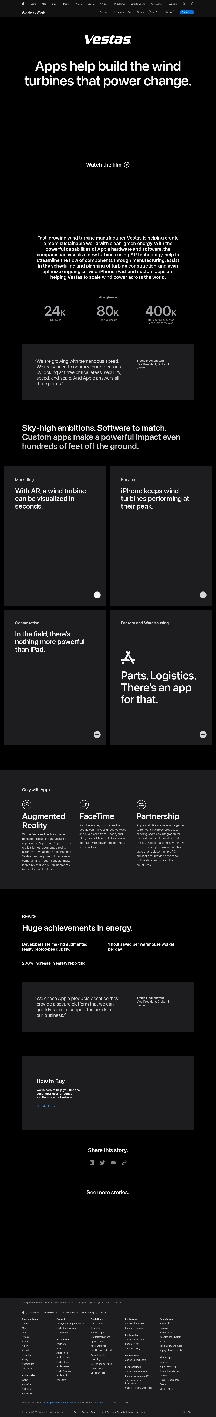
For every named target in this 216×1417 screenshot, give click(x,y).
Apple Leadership (168, 1366)
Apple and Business (134, 1323)
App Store (61, 1380)
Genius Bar (96, 1328)
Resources (118, 12)
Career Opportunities (170, 1371)
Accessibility (166, 1323)
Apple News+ (62, 1366)
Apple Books (62, 1375)
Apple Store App (98, 1346)
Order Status (97, 1368)
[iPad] (54, 4)
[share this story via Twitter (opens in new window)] (102, 1162)
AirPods (26, 1350)
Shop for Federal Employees (138, 1388)
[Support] (172, 4)
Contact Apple (166, 1389)
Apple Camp (97, 1341)
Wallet (25, 1380)
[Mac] (44, 4)
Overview (104, 12)
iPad (24, 1332)
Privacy (163, 1341)
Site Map (140, 1412)
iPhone (25, 1337)
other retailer (69, 1403)
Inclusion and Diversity (170, 1337)
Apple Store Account (66, 1328)
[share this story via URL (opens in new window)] (124, 1162)
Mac (24, 1328)
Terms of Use (97, 1412)
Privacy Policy (81, 1412)
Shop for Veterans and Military (139, 1376)
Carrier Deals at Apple (101, 1364)
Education (164, 1328)
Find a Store (97, 1323)
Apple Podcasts (63, 1371)
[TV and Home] (119, 4)
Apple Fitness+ (63, 1362)
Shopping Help (98, 1373)
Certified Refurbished (101, 1350)
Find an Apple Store (50, 1403)
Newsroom (165, 1362)
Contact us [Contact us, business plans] (186, 12)
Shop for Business (134, 1328)
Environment (166, 1332)
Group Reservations (100, 1337)
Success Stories (136, 12)
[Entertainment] (138, 4)
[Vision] (90, 4)
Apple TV (60, 1348)
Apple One (61, 1344)
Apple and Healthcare (135, 1360)
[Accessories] (156, 4)
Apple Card (27, 1384)
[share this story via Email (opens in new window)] (113, 1162)
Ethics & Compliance (170, 1380)
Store (24, 1323)
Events (163, 1384)
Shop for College (133, 1348)
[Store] (33, 4)
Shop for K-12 (131, 1344)
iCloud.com (62, 1332)
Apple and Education (135, 1339)
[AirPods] (104, 4)
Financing (95, 1359)
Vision (25, 1346)
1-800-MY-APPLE (102, 1403)
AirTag (25, 1359)
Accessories (28, 1364)
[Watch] (78, 4)
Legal (130, 1412)
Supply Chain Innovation (171, 1350)
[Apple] (23, 4)
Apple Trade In (98, 1355)
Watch (25, 1341)
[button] (184, 4)
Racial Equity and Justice (172, 1346)
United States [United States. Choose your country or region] (187, 1412)
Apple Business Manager (161, 12)
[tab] (100, 1278)
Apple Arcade (63, 1357)
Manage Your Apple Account (70, 1323)
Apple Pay (27, 1389)
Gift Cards (27, 1368)
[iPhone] (66, 4)
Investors (164, 1375)
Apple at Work (33, 12)
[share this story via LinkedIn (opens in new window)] (92, 1162)
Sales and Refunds (116, 1412)
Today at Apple (98, 1332)
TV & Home (27, 1355)
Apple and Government (136, 1371)
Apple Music (62, 1353)
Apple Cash (27, 1393)
